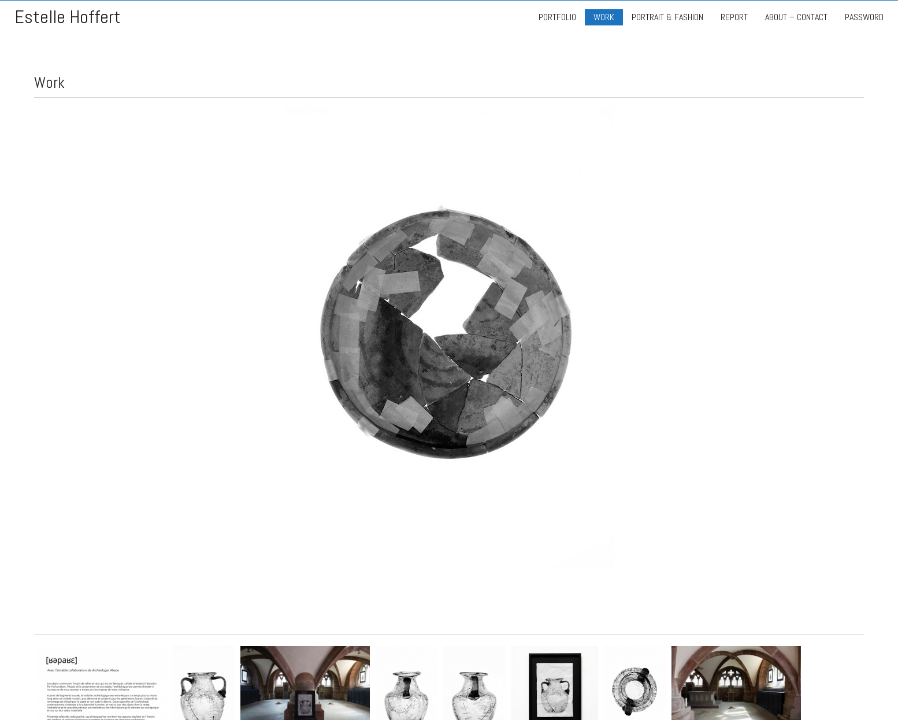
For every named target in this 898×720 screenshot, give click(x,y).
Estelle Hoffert (67, 17)
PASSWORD (864, 17)
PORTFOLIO (557, 17)
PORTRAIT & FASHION (667, 17)
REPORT (734, 17)
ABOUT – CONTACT (796, 17)
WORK (603, 17)
